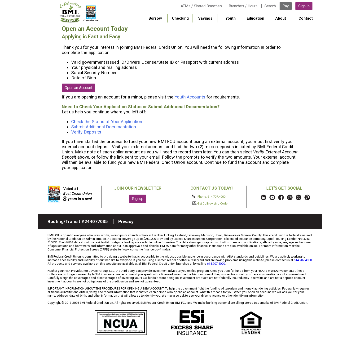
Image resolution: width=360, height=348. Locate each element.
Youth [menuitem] (230, 18)
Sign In (304, 6)
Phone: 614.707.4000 (208, 196)
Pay (285, 6)
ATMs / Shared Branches (201, 6)
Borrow (155, 18)
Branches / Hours (243, 6)
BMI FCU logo (79, 12)
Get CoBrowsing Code (210, 203)
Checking (180, 18)
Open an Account (78, 87)
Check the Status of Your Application (106, 121)
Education (255, 18)
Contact (306, 18)
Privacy (126, 221)
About (280, 18)
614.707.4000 (303, 260)
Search (270, 6)
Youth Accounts (190, 97)
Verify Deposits (86, 132)
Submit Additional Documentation (103, 126)
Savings (205, 18)
